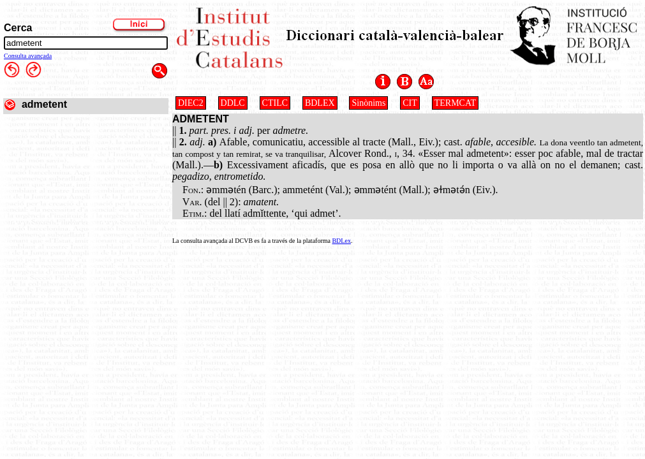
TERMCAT (455, 103)
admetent (44, 104)
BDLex (341, 240)
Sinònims (368, 103)
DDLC (233, 103)
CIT (410, 103)
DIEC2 (191, 103)
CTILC (275, 103)
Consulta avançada (28, 55)
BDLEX (320, 103)
